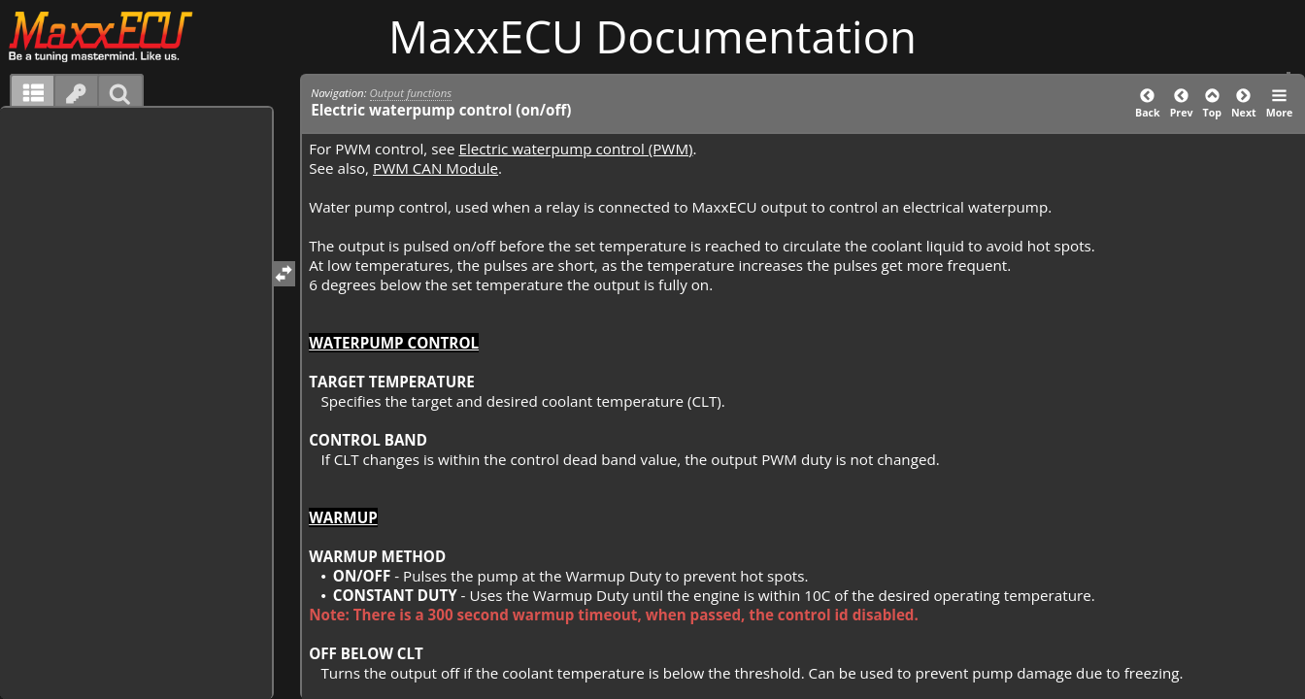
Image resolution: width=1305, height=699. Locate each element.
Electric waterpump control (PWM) (575, 148)
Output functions (411, 92)
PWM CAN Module (435, 168)
